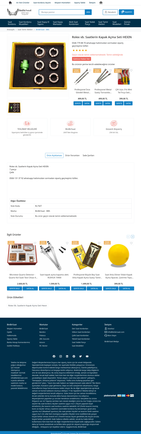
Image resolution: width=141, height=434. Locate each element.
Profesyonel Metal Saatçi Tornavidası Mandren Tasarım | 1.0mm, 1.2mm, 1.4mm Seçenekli (102, 91)
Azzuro (42, 342)
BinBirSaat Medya (112, 341)
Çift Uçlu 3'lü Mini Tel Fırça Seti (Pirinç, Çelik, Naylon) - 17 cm (123, 91)
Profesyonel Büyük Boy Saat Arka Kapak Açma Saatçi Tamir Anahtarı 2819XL (86, 276)
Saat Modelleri (78, 346)
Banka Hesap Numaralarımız (18, 342)
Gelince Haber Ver (81, 59)
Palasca (43, 335)
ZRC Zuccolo (44, 339)
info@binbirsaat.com (114, 332)
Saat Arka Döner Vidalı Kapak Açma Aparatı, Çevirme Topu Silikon (118, 276)
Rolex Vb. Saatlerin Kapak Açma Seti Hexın (27, 305)
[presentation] (128, 236)
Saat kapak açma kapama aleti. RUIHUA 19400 (54, 276)
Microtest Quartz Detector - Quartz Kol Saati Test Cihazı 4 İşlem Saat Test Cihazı (22, 276)
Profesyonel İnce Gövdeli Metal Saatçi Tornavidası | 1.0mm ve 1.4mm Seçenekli (82, 91)
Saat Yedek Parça (79, 342)
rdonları (80, 328)
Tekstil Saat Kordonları (81, 339)
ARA (88, 12)
